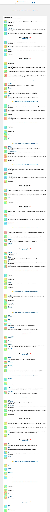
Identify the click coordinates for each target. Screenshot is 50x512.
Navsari (9, 274)
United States (9, 151)
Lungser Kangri (10, 496)
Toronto (9, 91)
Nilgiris (9, 281)
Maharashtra (10, 28)
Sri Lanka (9, 41)
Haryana (9, 104)
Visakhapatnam (10, 365)
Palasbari (9, 455)
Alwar (8, 87)
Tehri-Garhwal (10, 243)
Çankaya (13, 405)
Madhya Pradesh (10, 154)
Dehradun (9, 426)
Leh (8, 382)
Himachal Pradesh (11, 253)
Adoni (8, 302)
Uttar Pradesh (10, 286)
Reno (8, 150)
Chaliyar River (10, 378)
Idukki (8, 256)
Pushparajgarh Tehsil (11, 336)
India (8, 20)
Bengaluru (9, 74)
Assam (10, 66)
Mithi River (9, 126)
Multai (9, 201)
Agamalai (9, 197)
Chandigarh (9, 357)
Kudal (8, 340)
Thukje (9, 476)
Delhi (8, 369)
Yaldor (9, 492)
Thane (13, 176)
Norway (8, 316)
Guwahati (9, 65)
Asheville (9, 235)
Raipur (9, 434)
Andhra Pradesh (11, 303)
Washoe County (15, 151)
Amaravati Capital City (11, 222)
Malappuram (9, 387)
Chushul (9, 505)
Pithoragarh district (11, 327)
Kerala (10, 257)
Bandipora (9, 214)
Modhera (9, 509)
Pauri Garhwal (10, 239)
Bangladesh (9, 49)
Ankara (9, 404)
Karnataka (10, 265)
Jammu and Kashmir (11, 193)
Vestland (11, 316)
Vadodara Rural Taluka (13, 422)
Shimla (9, 400)
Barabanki (9, 294)
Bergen (9, 315)
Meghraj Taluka (10, 348)
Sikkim (9, 443)
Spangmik (9, 468)
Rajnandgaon (10, 306)
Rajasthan (10, 88)
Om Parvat (9, 464)
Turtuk (9, 485)
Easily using (25, 10)
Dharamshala (10, 252)
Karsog (9, 361)
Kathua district (10, 344)
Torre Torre (9, 53)
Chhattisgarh (10, 307)
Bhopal (9, 430)
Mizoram (9, 447)
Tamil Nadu (10, 282)
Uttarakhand (10, 130)
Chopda (9, 319)
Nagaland (9, 95)
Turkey (8, 405)
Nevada (12, 151)
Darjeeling (9, 323)
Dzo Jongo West (10, 472)
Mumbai (9, 27)
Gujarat (9, 137)
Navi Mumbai (15, 176)
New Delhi (9, 133)
